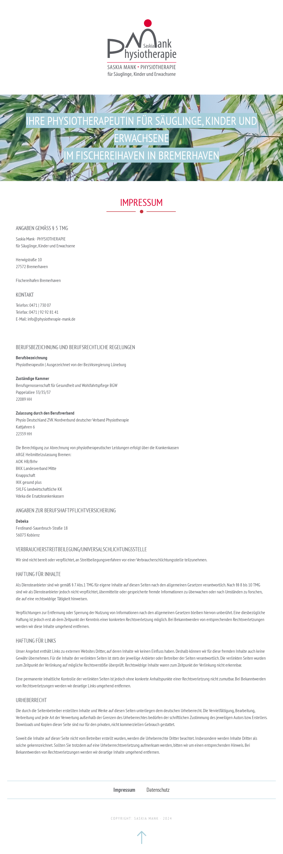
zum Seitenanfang (141, 837)
